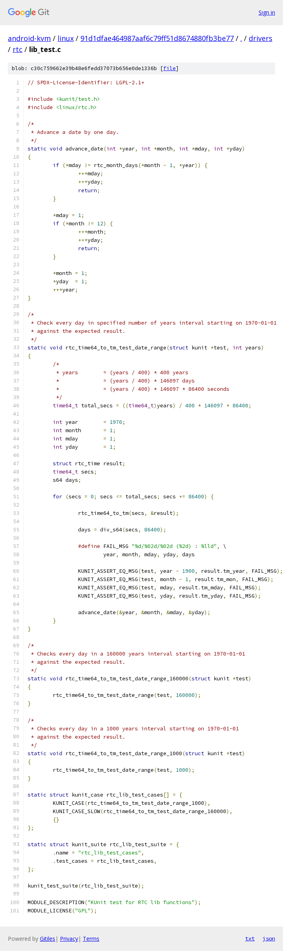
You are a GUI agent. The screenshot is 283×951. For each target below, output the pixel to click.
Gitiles (47, 938)
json (269, 938)
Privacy (69, 938)
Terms (91, 938)
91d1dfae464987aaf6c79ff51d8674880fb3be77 (157, 38)
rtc (17, 49)
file (169, 68)
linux (66, 38)
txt (250, 938)
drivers (260, 38)
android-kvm (29, 38)
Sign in (267, 12)
